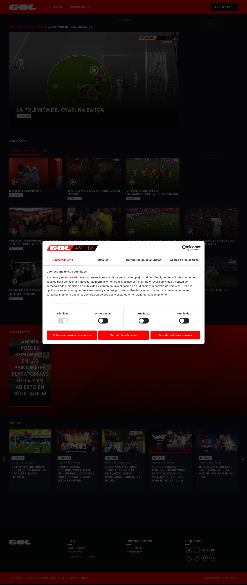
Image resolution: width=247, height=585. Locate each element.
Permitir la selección (123, 335)
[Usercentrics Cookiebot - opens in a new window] (185, 248)
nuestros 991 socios (75, 277)
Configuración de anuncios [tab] (143, 259)
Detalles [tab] (103, 259)
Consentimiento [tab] (62, 259)
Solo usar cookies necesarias (72, 335)
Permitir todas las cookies (175, 335)
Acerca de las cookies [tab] (184, 259)
